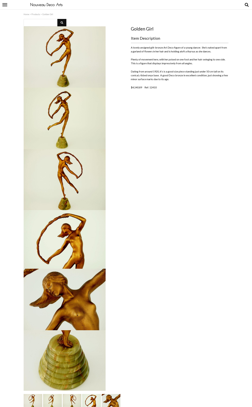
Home (26, 13)
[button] (61, 22)
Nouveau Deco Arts (46, 4)
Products (36, 13)
